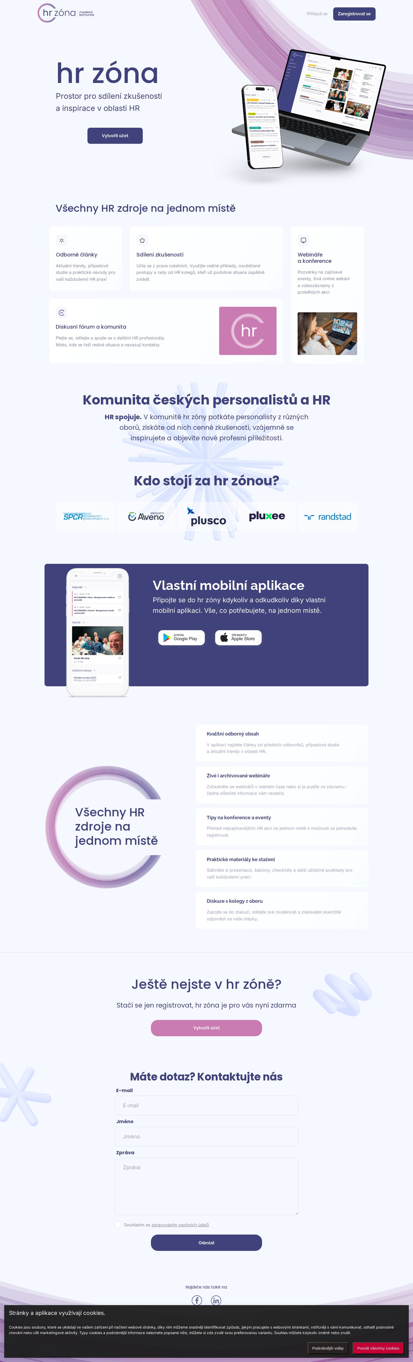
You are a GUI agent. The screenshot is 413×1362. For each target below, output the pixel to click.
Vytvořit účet (115, 135)
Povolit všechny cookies (378, 1348)
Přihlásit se (317, 13)
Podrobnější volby (328, 1348)
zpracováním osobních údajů (180, 1224)
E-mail (124, 1090)
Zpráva (125, 1152)
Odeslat (206, 1242)
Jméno (125, 1121)
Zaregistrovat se (354, 13)
